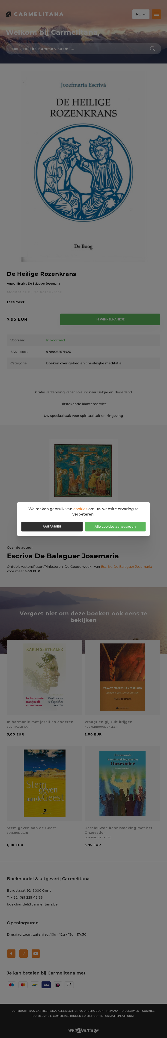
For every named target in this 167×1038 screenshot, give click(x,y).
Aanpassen (52, 526)
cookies (80, 509)
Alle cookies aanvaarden (115, 527)
